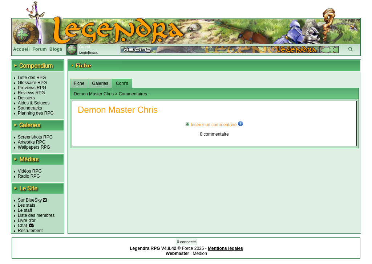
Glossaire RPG (32, 82)
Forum (39, 49)
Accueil (21, 49)
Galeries (100, 83)
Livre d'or (27, 220)
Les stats (26, 205)
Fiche (79, 83)
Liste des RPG (32, 77)
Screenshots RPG (35, 137)
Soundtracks (30, 108)
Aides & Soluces (33, 103)
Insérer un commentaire (211, 124)
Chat (22, 225)
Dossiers (26, 97)
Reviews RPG (31, 92)
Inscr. (93, 52)
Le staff (25, 210)
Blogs (55, 49)
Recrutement (30, 230)
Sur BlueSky (32, 200)
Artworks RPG (31, 142)
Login (83, 52)
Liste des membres (36, 215)
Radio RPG (29, 176)
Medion (200, 253)
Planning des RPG (36, 113)
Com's (122, 83)
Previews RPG (32, 87)
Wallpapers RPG (34, 147)
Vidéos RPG (30, 171)
